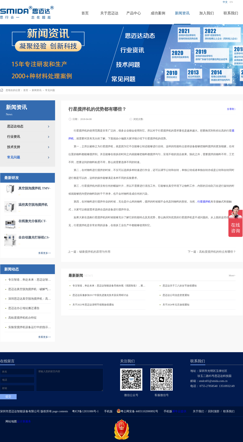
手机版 (108, 411)
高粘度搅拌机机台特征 (22, 317)
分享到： (232, 109)
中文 (225, 2)
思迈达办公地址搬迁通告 (23, 308)
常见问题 (50, 90)
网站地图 (10, 421)
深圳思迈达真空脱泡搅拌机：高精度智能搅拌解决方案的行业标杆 (30, 298)
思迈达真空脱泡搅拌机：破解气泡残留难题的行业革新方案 (30, 289)
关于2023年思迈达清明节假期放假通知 (93, 304)
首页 (85, 13)
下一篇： (212, 251)
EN (231, 2)
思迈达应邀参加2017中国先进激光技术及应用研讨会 (100, 295)
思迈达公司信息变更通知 (176, 295)
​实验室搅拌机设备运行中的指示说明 (30, 327)
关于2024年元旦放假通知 (176, 304)
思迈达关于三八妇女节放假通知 (180, 285)
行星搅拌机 (204, 201)
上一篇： (89, 251)
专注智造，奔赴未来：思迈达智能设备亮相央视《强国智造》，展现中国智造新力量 (30, 279)
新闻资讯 (37, 90)
